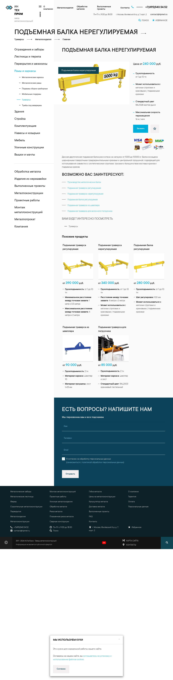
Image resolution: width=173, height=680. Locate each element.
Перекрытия (15, 522)
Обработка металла (82, 8)
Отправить (70, 484)
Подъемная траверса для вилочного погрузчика (89, 211)
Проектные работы (58, 507)
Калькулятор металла (98, 512)
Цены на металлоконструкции (102, 507)
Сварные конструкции (59, 532)
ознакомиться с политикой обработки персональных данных (95, 473)
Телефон (68, 448)
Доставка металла (97, 517)
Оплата (131, 512)
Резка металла (56, 522)
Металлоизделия (65, 8)
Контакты (125, 8)
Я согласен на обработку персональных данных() (95, 471)
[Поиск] (167, 553)
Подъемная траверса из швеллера (83, 205)
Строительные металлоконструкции (26, 517)
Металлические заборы (20, 502)
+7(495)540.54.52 (156, 7)
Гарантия (132, 507)
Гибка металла (95, 502)
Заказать (140, 129)
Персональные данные (138, 517)
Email (66, 460)
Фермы (13, 512)
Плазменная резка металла (62, 527)
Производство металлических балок (84, 182)
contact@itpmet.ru (158, 14)
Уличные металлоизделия (61, 512)
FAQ (91, 527)
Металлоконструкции (19, 532)
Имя (65, 436)
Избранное (134, 538)
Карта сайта (132, 551)
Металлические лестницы (21, 507)
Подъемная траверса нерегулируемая (85, 194)
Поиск (54, 541)
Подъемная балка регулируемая (82, 200)
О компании (48, 8)
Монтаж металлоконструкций (63, 502)
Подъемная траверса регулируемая (84, 188)
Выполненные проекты (104, 8)
